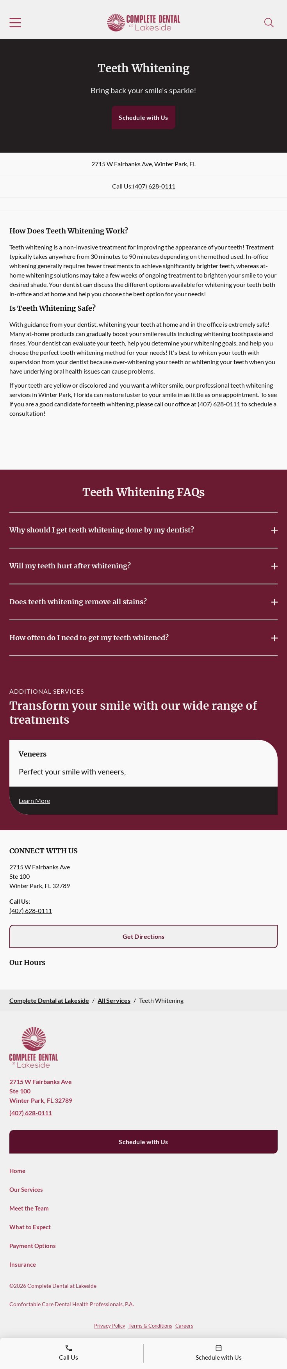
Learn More (34, 800)
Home (17, 1170)
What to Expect (30, 1226)
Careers (184, 1326)
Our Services (26, 1189)
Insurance (22, 1264)
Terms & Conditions (150, 1326)
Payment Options (32, 1245)
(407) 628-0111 (154, 186)
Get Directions (144, 936)
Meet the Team (29, 1208)
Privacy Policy (109, 1326)
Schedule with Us (143, 117)
